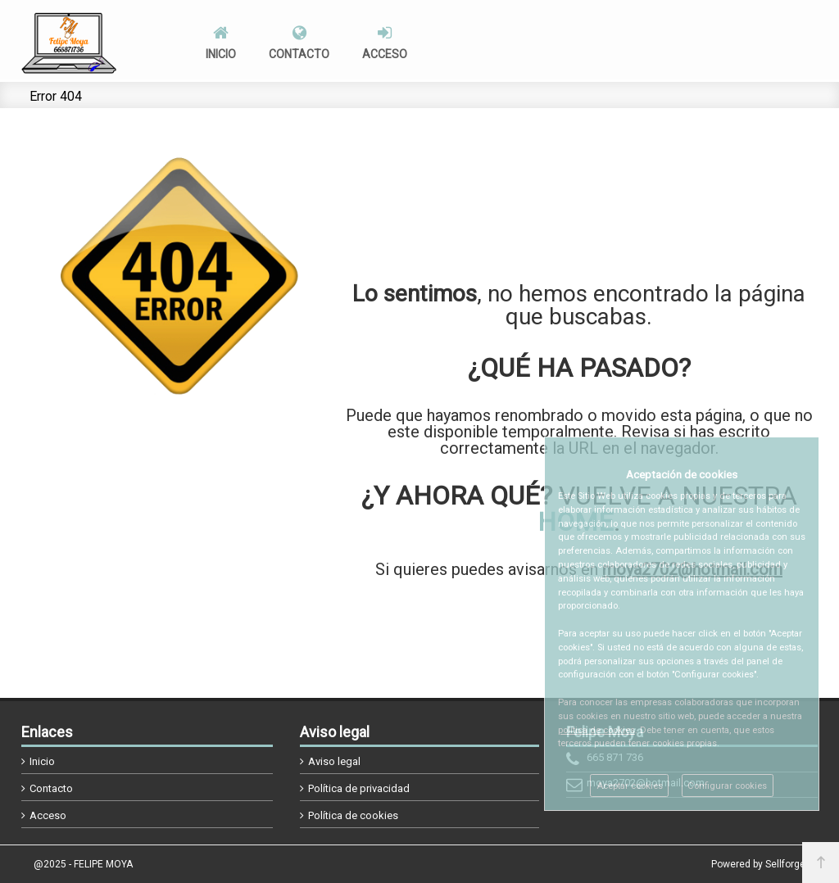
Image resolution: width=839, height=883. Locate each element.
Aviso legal (334, 761)
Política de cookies (353, 815)
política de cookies (596, 730)
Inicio (42, 761)
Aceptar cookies (629, 786)
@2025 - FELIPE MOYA (83, 864)
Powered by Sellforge (758, 864)
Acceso (47, 815)
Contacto (51, 788)
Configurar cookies (727, 786)
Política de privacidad (359, 788)
